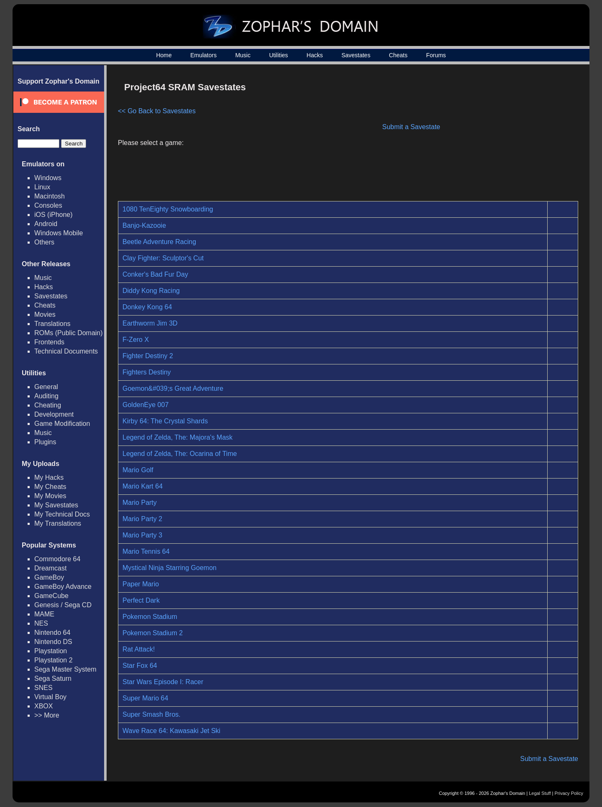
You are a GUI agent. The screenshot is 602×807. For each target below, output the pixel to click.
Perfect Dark (141, 600)
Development (54, 414)
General (46, 386)
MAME (44, 614)
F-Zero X (135, 339)
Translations (52, 323)
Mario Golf (137, 470)
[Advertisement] (507, 136)
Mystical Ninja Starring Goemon (169, 567)
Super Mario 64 (145, 698)
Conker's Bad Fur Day (155, 274)
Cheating (47, 405)
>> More (46, 715)
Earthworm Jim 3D (150, 323)
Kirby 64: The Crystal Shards (165, 421)
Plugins (45, 442)
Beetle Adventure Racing (159, 241)
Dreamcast (50, 568)
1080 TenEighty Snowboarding (167, 209)
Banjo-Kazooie (144, 225)
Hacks (314, 55)
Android (45, 223)
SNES (43, 687)
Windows (47, 177)
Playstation (50, 650)
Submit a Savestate (411, 126)
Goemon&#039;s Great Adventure (172, 388)
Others (44, 242)
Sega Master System (65, 669)
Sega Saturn (52, 678)
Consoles (48, 205)
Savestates (356, 55)
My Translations (57, 523)
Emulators (203, 55)
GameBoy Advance (63, 586)
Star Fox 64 (139, 665)
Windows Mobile (58, 233)
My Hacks (49, 477)
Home (163, 55)
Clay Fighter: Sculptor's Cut (163, 258)
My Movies (50, 495)
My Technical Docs (62, 514)
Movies (45, 314)
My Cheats (50, 486)
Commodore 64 (57, 559)
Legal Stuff (540, 793)
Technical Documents (66, 351)
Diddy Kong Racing (151, 290)
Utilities (278, 55)
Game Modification (62, 423)
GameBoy (49, 577)
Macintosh (49, 196)
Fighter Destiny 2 (147, 355)
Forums (436, 55)
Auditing (46, 396)
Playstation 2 (53, 660)
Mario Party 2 (142, 518)
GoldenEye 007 (145, 404)
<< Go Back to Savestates (157, 111)
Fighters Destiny (146, 372)
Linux (42, 187)
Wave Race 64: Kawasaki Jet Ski (171, 730)
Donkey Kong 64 (147, 307)
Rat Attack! (138, 649)
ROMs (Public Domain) (68, 332)
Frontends (49, 342)
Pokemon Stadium (149, 616)
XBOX (43, 706)
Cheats (398, 55)
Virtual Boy (50, 696)
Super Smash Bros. (151, 714)
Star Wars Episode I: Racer (162, 681)
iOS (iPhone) (53, 214)
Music (243, 55)
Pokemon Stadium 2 (152, 632)
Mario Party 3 (142, 535)
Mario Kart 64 (142, 486)
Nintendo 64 (52, 632)
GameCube (51, 595)
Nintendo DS (53, 641)
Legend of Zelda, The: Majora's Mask (177, 437)
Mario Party (139, 502)
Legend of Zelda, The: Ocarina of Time (179, 453)
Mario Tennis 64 (146, 551)
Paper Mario (140, 584)
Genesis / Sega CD (63, 604)
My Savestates (56, 505)
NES (41, 623)
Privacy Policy (569, 793)
